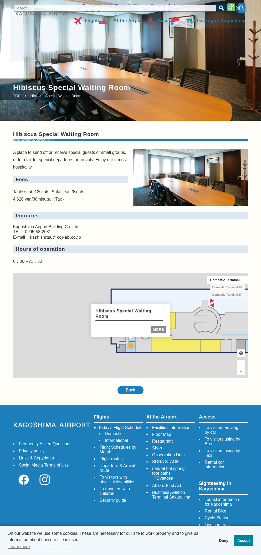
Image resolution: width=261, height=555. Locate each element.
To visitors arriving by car (221, 429)
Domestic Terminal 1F (227, 294)
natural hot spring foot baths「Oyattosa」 (168, 473)
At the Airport (129, 20)
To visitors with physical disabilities (106, 8)
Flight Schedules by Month (118, 449)
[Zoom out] (241, 371)
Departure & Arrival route (117, 468)
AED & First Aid (166, 485)
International (116, 440)
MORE (158, 329)
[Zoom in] (241, 364)
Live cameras (217, 524)
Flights (92, 20)
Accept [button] (243, 540)
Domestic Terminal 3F (227, 280)
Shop (157, 448)
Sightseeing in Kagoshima (216, 20)
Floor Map (213, 8)
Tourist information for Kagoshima (222, 501)
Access (165, 20)
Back (130, 390)
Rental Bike (215, 511)
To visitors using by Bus (222, 441)
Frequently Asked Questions (168, 8)
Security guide (113, 500)
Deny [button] (223, 540)
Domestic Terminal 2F (227, 287)
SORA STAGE (165, 461)
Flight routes (111, 459)
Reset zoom (241, 353)
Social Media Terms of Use (44, 465)
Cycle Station (217, 518)
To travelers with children (115, 491)
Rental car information (215, 464)
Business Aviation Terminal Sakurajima (171, 494)
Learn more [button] (19, 546)
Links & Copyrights (36, 458)
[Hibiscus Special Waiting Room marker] (130, 345)
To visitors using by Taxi (222, 453)
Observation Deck (169, 455)
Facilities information (171, 427)
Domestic (113, 433)
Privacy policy (32, 451)
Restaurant (162, 441)
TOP (17, 96)
